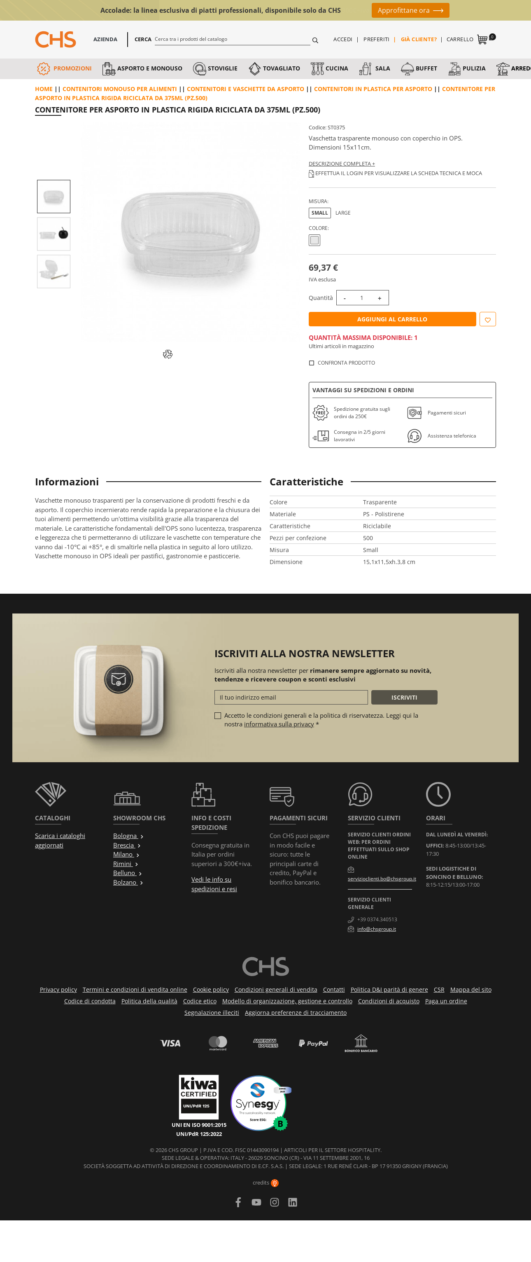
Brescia (127, 845)
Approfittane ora (404, 10)
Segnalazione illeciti (211, 1012)
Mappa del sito (470, 989)
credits (266, 1182)
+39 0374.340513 (377, 919)
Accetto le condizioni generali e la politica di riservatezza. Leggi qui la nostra (321, 719)
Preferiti (376, 39)
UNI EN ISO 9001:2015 (199, 1125)
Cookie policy (211, 989)
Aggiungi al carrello (392, 319)
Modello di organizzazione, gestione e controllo (287, 1001)
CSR (439, 989)
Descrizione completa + (342, 163)
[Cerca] (233, 38)
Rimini (126, 863)
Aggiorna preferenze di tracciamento (296, 1012)
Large (343, 212)
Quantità (321, 298)
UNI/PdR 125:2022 (199, 1134)
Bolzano (128, 882)
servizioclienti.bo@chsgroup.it (382, 878)
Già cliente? (419, 39)
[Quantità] (361, 297)
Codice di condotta (90, 1001)
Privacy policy (58, 989)
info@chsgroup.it (376, 928)
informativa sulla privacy (279, 724)
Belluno (127, 873)
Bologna (128, 835)
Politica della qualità (149, 1001)
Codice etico (200, 1001)
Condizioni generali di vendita (276, 989)
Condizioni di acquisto (388, 1001)
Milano (126, 854)
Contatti (334, 989)
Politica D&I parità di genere (389, 989)
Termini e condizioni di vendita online (135, 989)
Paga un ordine (446, 1001)
